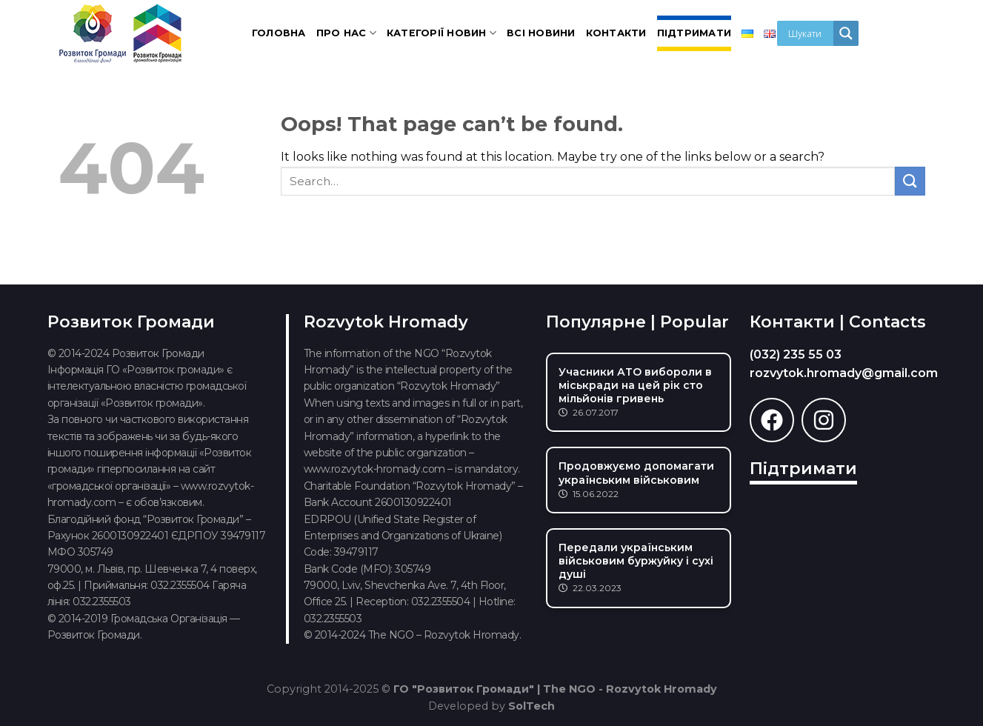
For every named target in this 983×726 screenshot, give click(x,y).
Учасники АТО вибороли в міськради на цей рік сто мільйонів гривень (635, 385)
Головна (279, 33)
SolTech (531, 706)
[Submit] (909, 181)
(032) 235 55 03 (796, 354)
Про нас (346, 33)
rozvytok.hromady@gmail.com (844, 373)
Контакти (616, 33)
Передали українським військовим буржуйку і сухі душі (636, 561)
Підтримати (694, 33)
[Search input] (809, 33)
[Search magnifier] (846, 33)
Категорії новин (441, 33)
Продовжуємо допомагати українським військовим (636, 472)
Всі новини (541, 33)
